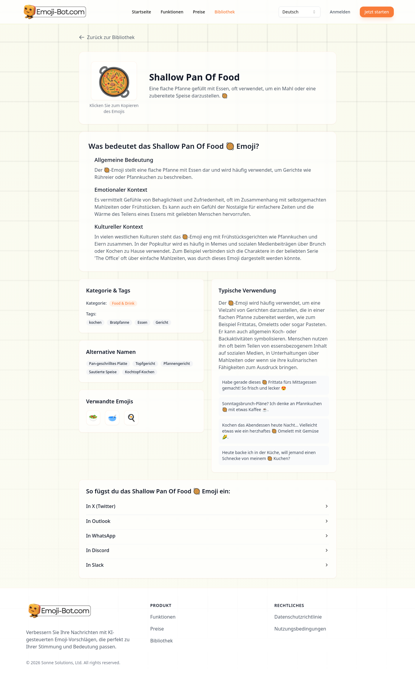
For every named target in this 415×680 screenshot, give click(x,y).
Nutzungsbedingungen (300, 628)
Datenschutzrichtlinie (298, 617)
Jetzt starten (377, 12)
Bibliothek (225, 12)
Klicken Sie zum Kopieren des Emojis (114, 108)
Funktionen (172, 12)
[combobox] (299, 12)
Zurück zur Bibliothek (107, 37)
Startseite (141, 12)
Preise (199, 12)
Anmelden (340, 12)
